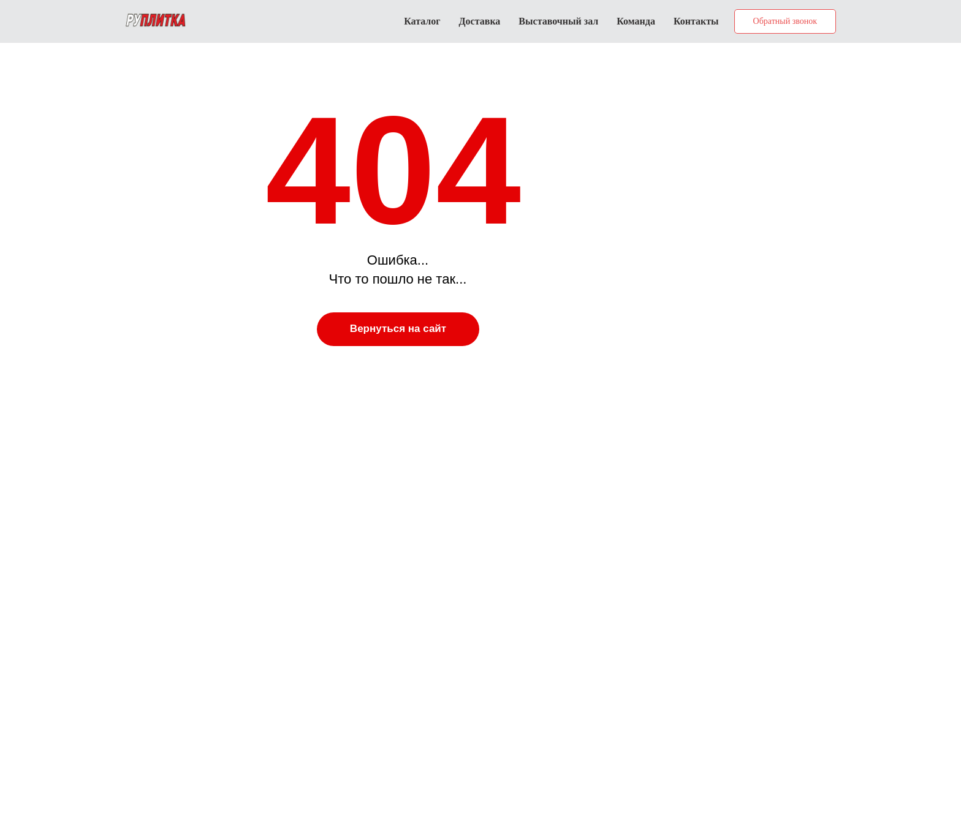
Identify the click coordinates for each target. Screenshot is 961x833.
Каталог (422, 21)
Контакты (696, 21)
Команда (636, 21)
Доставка (480, 21)
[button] (785, 21)
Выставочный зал (558, 21)
